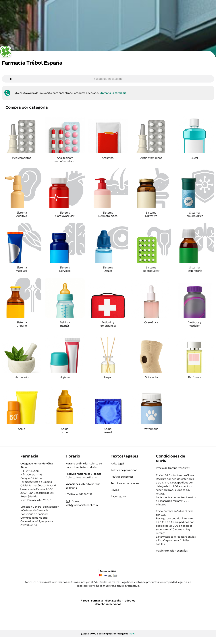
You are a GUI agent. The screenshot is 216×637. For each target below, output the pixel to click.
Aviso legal (117, 463)
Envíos (115, 490)
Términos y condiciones (125, 483)
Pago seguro (118, 496)
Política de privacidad (124, 470)
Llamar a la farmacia (113, 93)
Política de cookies (122, 476)
